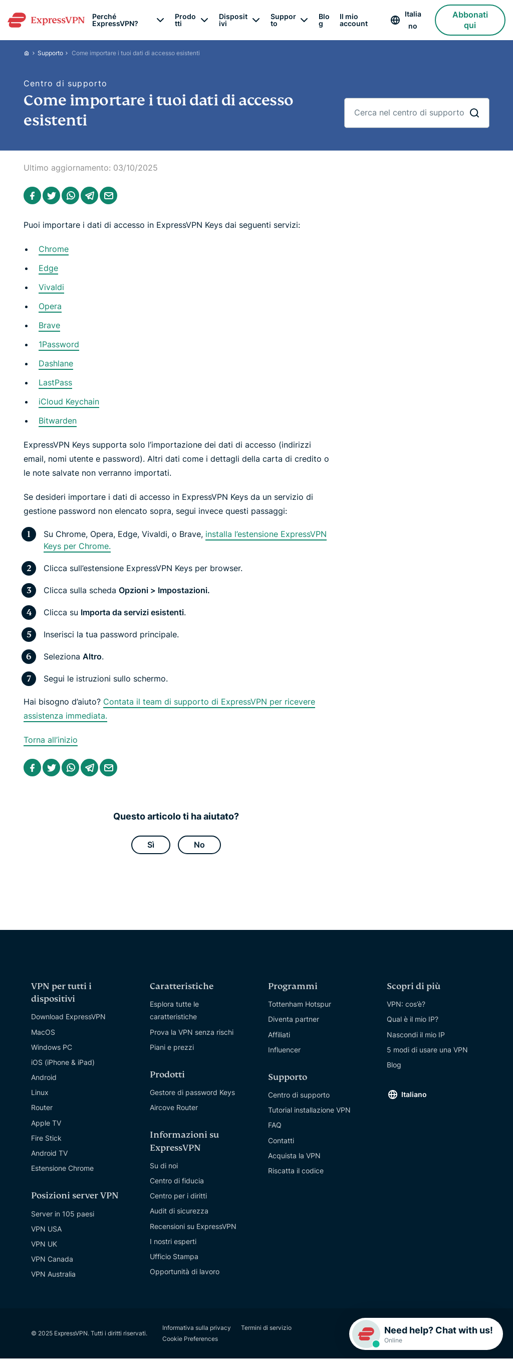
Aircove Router (174, 1109)
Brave (49, 325)
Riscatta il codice (296, 1172)
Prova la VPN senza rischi (191, 1033)
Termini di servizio (266, 1329)
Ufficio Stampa (174, 1258)
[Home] (31, 53)
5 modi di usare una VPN (427, 1051)
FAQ (275, 1127)
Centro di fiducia (177, 1182)
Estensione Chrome (62, 1170)
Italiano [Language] (413, 20)
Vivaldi (51, 287)
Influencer (284, 1051)
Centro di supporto (299, 1097)
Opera (50, 306)
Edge (48, 268)
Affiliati (279, 1036)
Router (42, 1109)
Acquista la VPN (294, 1157)
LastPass (55, 382)
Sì (150, 846)
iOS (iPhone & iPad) (63, 1064)
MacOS (43, 1033)
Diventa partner (293, 1021)
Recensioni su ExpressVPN (193, 1227)
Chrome (54, 249)
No (199, 846)
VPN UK (44, 1246)
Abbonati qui (470, 20)
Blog (324, 20)
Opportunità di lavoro (184, 1273)
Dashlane (56, 363)
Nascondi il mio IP (416, 1036)
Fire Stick (46, 1140)
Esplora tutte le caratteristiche (174, 1012)
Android (44, 1079)
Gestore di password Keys (192, 1094)
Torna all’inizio (51, 740)
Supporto (50, 53)
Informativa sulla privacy (196, 1329)
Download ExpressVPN (68, 1018)
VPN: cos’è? (406, 1006)
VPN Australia (53, 1276)
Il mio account (354, 20)
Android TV (49, 1155)
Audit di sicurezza (179, 1212)
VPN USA (46, 1231)
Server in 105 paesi (62, 1215)
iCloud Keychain (69, 401)
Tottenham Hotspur (299, 1006)
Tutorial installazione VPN (309, 1112)
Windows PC (51, 1048)
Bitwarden (58, 421)
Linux (40, 1094)
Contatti (281, 1142)
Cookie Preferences (190, 1340)
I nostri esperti (173, 1243)
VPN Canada (52, 1261)
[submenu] (160, 20)
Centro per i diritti (178, 1197)
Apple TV (46, 1124)
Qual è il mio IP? (412, 1021)
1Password (59, 344)
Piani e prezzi (172, 1048)
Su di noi (164, 1167)
